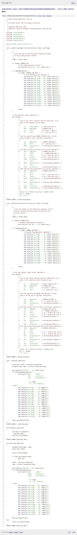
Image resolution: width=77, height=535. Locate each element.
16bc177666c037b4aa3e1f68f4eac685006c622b (37, 9)
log (44, 16)
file (39, 16)
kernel (70, 9)
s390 (65, 9)
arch (60, 9)
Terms (21, 532)
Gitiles (11, 532)
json (73, 532)
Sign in (73, 3)
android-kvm (7, 9)
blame (49, 16)
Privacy (16, 532)
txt (69, 532)
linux (15, 9)
